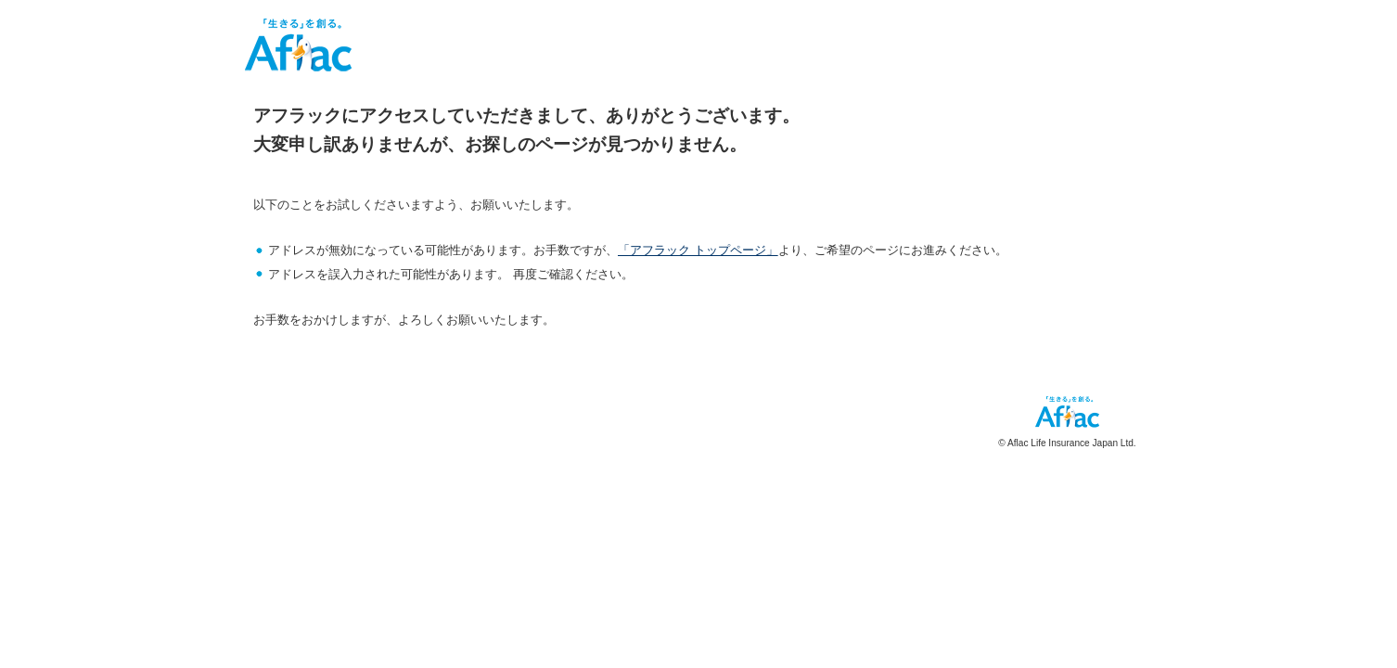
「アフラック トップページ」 (698, 250)
